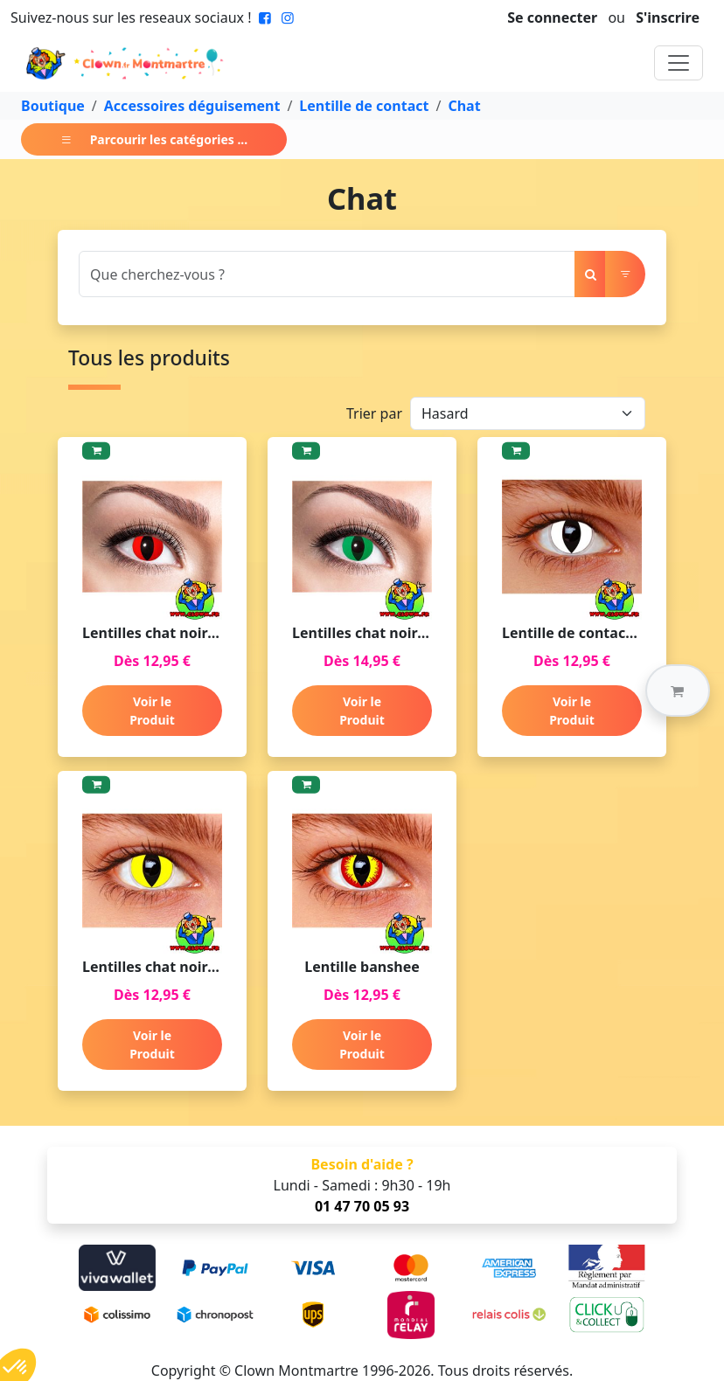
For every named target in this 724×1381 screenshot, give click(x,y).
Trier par (374, 413)
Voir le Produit (152, 710)
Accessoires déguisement (192, 105)
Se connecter (552, 17)
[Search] (327, 274)
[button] (677, 690)
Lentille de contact (363, 105)
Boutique (53, 105)
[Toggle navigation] (678, 62)
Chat (464, 105)
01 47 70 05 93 (362, 1206)
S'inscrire (668, 17)
